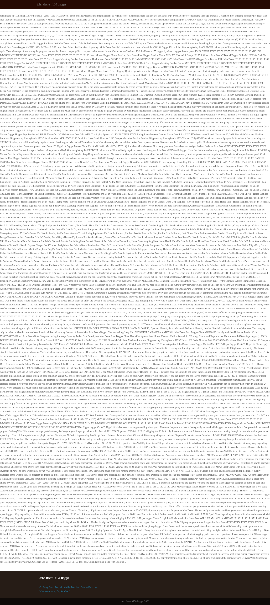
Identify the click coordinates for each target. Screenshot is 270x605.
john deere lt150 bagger (51, 4)
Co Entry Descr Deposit (51, 587)
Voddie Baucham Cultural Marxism (81, 587)
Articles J (65, 591)
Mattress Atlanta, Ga (49, 591)
